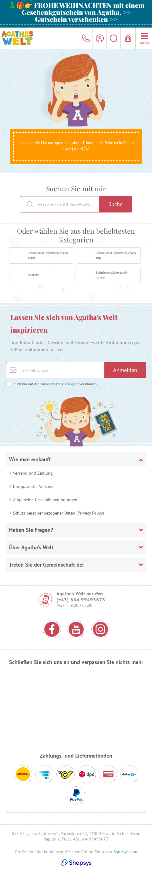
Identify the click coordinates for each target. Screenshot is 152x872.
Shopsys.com (125, 851)
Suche (115, 204)
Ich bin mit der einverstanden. (56, 384)
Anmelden (125, 370)
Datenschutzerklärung (57, 384)
